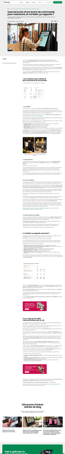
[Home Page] (7, 2)
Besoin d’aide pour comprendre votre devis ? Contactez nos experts (36, 208)
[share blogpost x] (53, 21)
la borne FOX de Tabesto (38, 115)
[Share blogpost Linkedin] (51, 21)
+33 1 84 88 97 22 (49, 2)
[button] (22, 2)
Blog (8, 8)
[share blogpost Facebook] (55, 21)
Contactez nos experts (53, 384)
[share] (57, 21)
